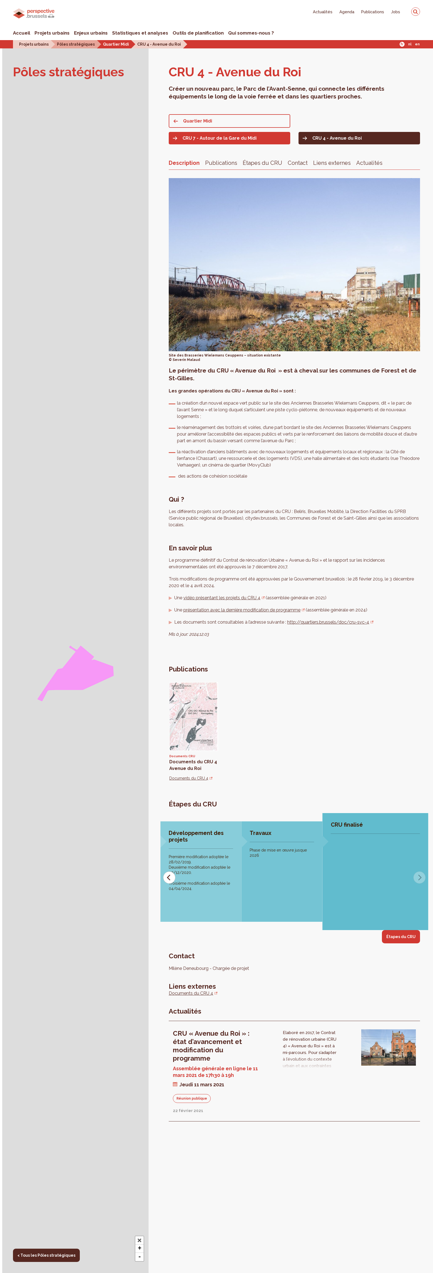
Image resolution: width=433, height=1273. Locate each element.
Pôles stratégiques (76, 44)
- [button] (139, 1257)
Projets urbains (52, 33)
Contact (298, 163)
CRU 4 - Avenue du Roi (159, 44)
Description (184, 163)
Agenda (346, 11)
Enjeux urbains (91, 33)
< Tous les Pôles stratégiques (46, 1255)
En (417, 44)
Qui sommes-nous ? (251, 33)
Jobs (395, 11)
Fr (401, 44)
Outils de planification (198, 33)
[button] (139, 1240)
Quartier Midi (116, 44)
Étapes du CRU (262, 163)
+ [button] (139, 1249)
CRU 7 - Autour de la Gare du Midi (220, 138)
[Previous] (169, 877)
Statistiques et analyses (140, 33)
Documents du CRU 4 (188, 778)
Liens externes (332, 163)
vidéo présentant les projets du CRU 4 (221, 597)
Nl (409, 44)
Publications (372, 11)
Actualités (322, 11)
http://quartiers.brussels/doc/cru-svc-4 (328, 622)
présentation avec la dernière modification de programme (241, 610)
